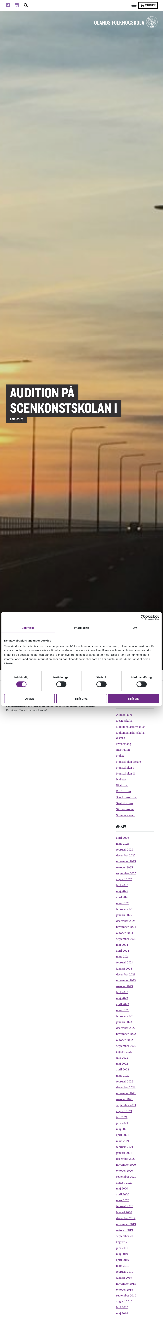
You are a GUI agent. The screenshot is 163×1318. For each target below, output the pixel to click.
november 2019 (126, 1224)
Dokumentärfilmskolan (130, 726)
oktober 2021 (124, 1099)
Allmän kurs (124, 714)
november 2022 (126, 1034)
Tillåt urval (81, 698)
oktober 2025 (124, 867)
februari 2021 (124, 1147)
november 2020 (126, 1164)
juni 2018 (122, 1307)
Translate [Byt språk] (147, 5)
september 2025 (126, 873)
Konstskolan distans (128, 761)
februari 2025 (124, 909)
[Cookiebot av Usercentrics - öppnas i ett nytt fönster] (143, 617)
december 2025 (125, 855)
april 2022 (122, 1069)
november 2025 (126, 861)
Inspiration (123, 749)
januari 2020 (124, 1212)
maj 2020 (122, 1188)
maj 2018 (122, 1313)
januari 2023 (124, 1022)
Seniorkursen (124, 803)
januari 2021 (124, 1153)
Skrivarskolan (125, 809)
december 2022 (125, 1028)
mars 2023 (122, 1010)
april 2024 (122, 950)
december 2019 (125, 1218)
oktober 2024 (124, 933)
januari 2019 (124, 1277)
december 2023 (125, 974)
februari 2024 (124, 962)
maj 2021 (122, 1129)
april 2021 (122, 1135)
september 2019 (126, 1236)
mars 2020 (122, 1200)
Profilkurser (123, 791)
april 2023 (122, 1004)
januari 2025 (124, 915)
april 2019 (122, 1260)
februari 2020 (124, 1206)
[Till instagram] (17, 5)
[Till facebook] (8, 5)
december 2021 (125, 1087)
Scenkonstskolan (126, 797)
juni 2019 (122, 1248)
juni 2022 (122, 1057)
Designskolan (124, 720)
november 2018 (126, 1283)
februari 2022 (124, 1081)
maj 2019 (122, 1254)
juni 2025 (122, 885)
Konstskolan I (125, 767)
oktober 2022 (124, 1040)
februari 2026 (124, 849)
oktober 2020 (124, 1170)
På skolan (122, 785)
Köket (120, 755)
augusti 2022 (124, 1051)
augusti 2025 (124, 879)
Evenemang (123, 743)
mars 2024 (122, 956)
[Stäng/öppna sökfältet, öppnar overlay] (25, 5)
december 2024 (125, 921)
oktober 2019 (124, 1230)
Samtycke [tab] (28, 627)
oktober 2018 (124, 1289)
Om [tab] (135, 627)
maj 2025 (122, 891)
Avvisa (29, 698)
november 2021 (126, 1093)
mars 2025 (122, 903)
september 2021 (126, 1105)
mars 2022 (122, 1075)
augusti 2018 (124, 1301)
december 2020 (125, 1158)
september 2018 (126, 1295)
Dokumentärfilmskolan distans (130, 735)
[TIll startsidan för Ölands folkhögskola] (126, 22)
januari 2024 (124, 968)
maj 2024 (122, 944)
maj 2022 (122, 1063)
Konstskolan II (125, 773)
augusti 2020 (124, 1182)
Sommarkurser (125, 815)
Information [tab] (81, 627)
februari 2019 (124, 1271)
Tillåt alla (133, 698)
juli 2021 (121, 1117)
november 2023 (126, 980)
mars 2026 (122, 843)
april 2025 (122, 897)
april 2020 (122, 1194)
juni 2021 (122, 1123)
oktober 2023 (124, 986)
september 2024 (126, 939)
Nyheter (121, 779)
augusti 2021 (124, 1111)
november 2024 (126, 926)
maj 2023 (122, 998)
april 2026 (122, 837)
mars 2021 (122, 1141)
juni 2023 (122, 992)
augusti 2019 (124, 1242)
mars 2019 (122, 1265)
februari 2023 (124, 1016)
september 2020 (126, 1176)
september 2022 (126, 1046)
